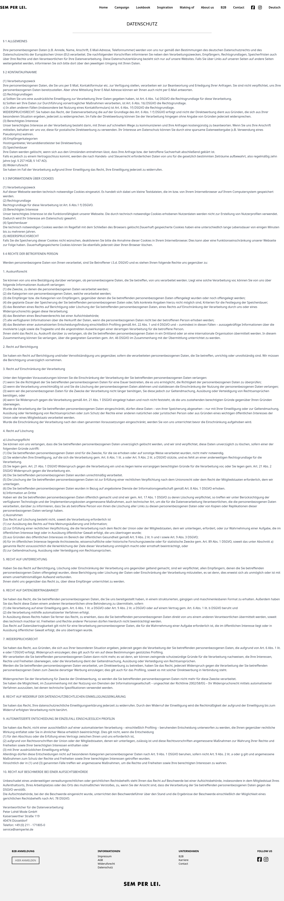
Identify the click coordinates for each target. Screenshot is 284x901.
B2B (181, 856)
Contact (183, 863)
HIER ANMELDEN (25, 860)
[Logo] (13, 7)
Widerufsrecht (106, 863)
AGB (100, 860)
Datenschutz (105, 867)
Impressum (105, 856)
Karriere (184, 860)
